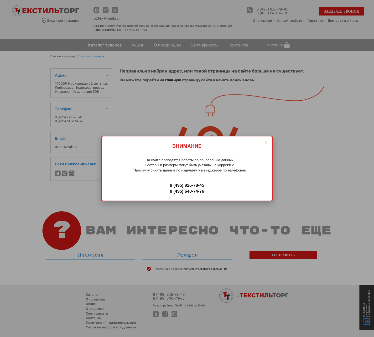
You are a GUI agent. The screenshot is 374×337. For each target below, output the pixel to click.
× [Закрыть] (266, 142)
